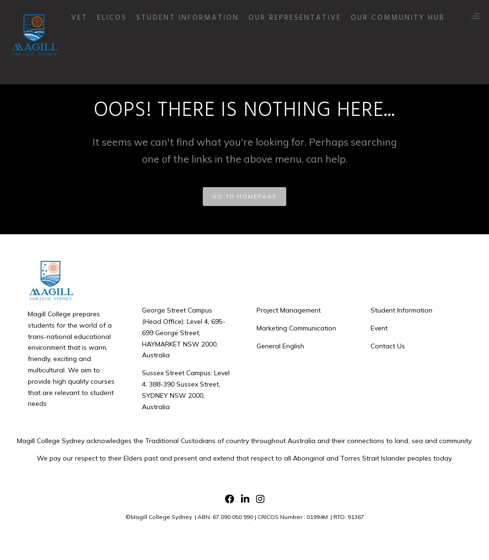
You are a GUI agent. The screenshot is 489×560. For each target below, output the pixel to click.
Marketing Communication (296, 328)
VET (104, 48)
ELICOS (137, 48)
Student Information (212, 48)
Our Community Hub (423, 48)
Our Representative (320, 48)
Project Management (289, 310)
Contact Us (388, 346)
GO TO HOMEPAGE (244, 196)
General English (280, 346)
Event (379, 328)
